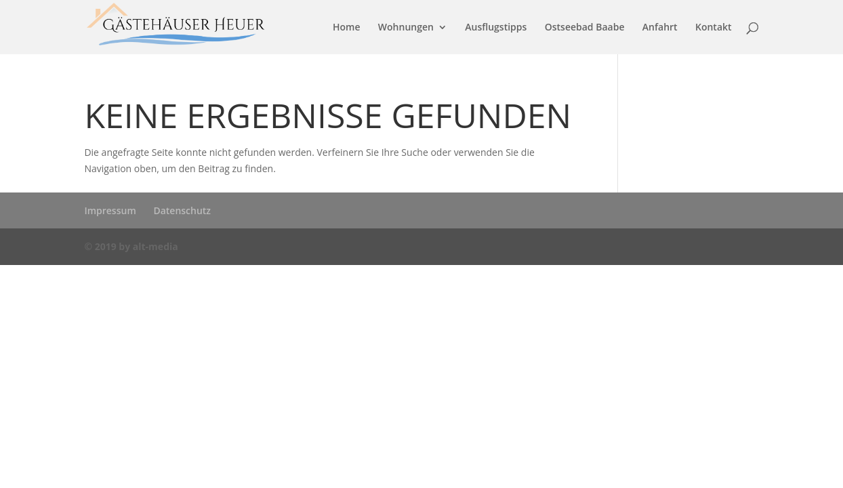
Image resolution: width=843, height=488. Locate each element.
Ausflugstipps (496, 27)
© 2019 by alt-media (131, 246)
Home (347, 27)
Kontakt (713, 27)
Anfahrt (660, 27)
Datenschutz (182, 210)
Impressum (110, 210)
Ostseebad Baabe (585, 27)
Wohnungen (406, 27)
